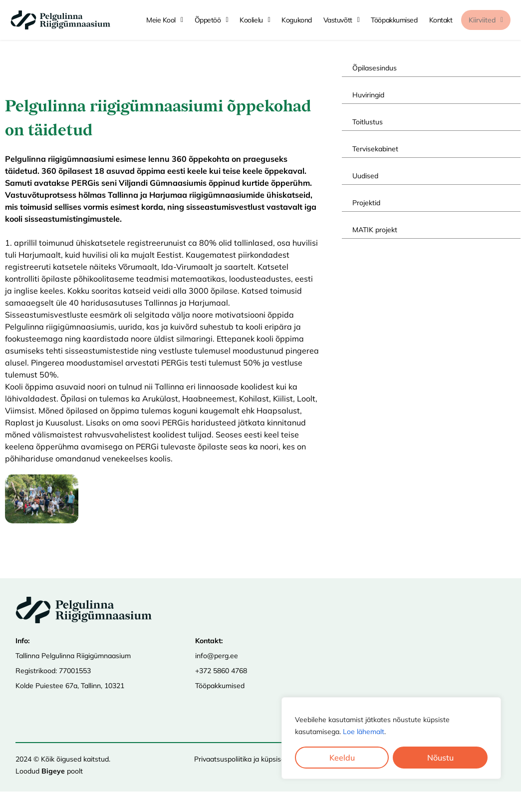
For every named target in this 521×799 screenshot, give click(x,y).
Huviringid (368, 94)
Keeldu (342, 758)
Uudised (365, 175)
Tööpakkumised (220, 685)
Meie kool (164, 19)
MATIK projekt (374, 229)
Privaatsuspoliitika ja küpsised (241, 759)
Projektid (366, 202)
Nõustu (440, 758)
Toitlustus (367, 121)
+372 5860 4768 (221, 670)
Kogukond (296, 19)
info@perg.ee (216, 655)
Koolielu (255, 19)
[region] (391, 738)
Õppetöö (212, 19)
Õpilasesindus (374, 67)
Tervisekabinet (375, 148)
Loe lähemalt (363, 731)
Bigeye (53, 771)
